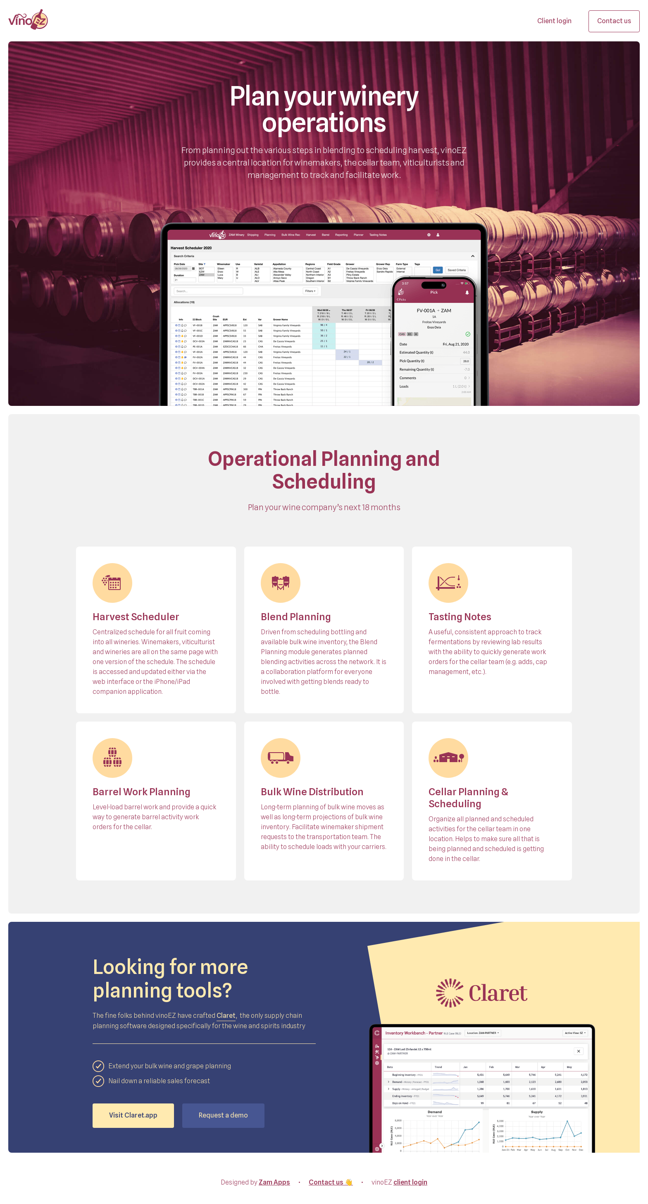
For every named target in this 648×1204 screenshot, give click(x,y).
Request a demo (223, 1115)
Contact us (614, 21)
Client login (554, 21)
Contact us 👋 (331, 1182)
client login (410, 1182)
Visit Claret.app (133, 1115)
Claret (226, 1015)
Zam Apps (274, 1182)
